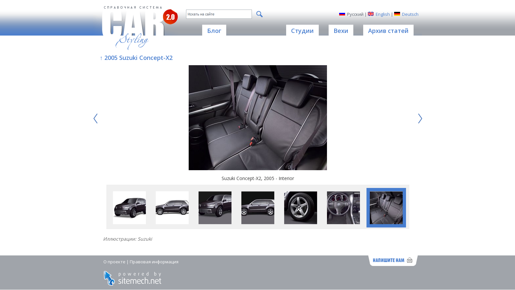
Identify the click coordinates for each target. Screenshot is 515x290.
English (383, 14)
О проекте (114, 262)
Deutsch (410, 14)
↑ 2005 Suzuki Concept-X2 (136, 58)
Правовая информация (154, 262)
